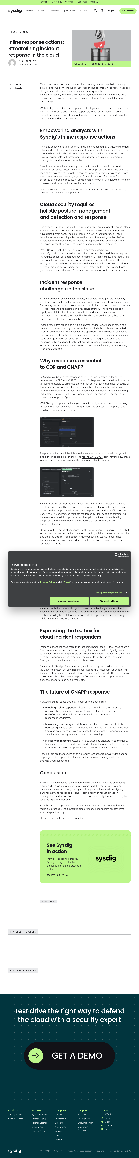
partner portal (38, 1131)
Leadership (60, 1118)
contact (58, 1131)
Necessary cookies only (69, 601)
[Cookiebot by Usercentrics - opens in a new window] (117, 555)
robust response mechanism (95, 270)
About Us (59, 1114)
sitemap (59, 1139)
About (67, 582)
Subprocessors (86, 1151)
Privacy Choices (101, 1151)
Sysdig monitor (15, 1118)
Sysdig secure (15, 1114)
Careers (59, 1122)
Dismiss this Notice (109, 601)
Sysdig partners (39, 1114)
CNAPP (72, 380)
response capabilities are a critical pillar (92, 376)
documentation (85, 1122)
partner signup (39, 1118)
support (82, 1114)
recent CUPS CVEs (92, 456)
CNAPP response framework (81, 676)
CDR (60, 380)
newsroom (60, 1127)
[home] (15, 11)
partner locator (39, 1122)
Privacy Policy (47, 582)
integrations (37, 1127)
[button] (29, 11)
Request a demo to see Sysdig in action (62, 818)
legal (57, 1135)
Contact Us (126, 1151)
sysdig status (84, 1118)
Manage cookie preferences (109, 592)
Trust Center (114, 1151)
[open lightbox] (67, 432)
